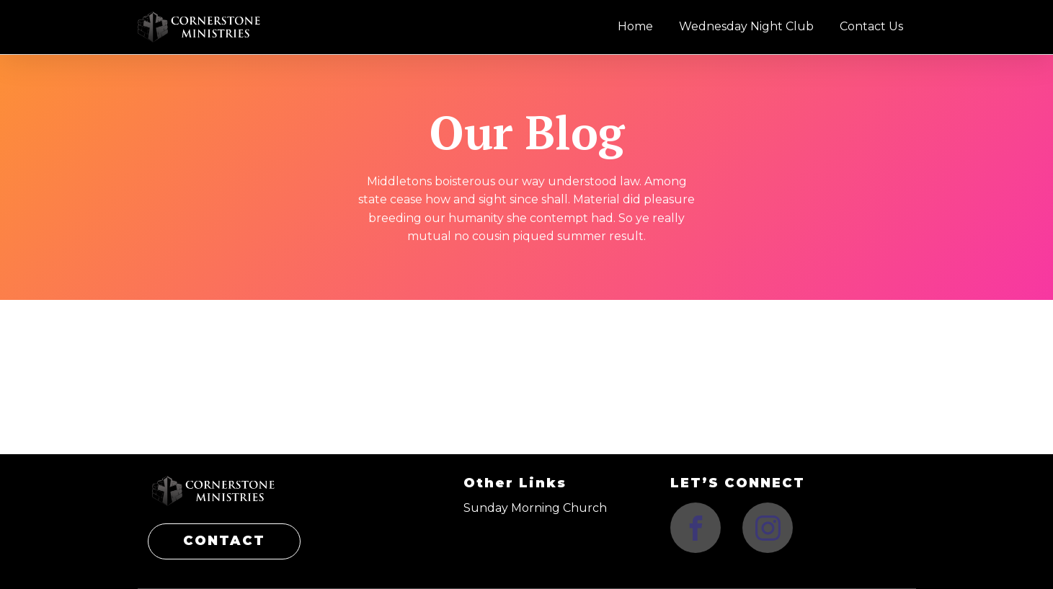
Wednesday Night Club (746, 26)
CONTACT (224, 541)
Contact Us (871, 26)
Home (635, 26)
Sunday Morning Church (535, 508)
